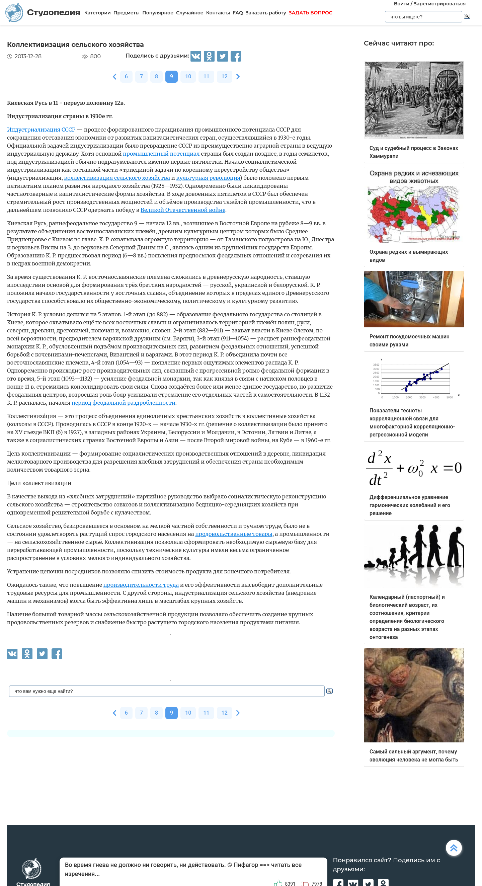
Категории (97, 13)
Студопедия (42, 12)
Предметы (126, 13)
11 (206, 76)
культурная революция (208, 177)
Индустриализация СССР (41, 129)
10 (188, 76)
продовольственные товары (233, 534)
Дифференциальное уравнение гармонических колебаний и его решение (410, 505)
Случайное (190, 13)
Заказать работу (266, 13)
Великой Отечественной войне (183, 210)
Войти (401, 4)
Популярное (157, 13)
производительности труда (141, 584)
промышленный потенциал (161, 153)
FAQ (238, 13)
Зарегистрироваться (440, 4)
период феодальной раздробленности (123, 402)
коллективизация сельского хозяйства (117, 177)
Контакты (218, 13)
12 (225, 76)
